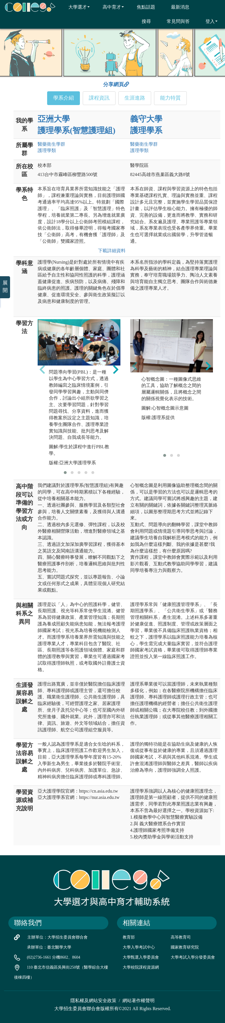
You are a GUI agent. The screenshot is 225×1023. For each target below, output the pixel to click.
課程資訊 (99, 98)
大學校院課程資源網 (141, 967)
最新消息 (176, 6)
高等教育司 (181, 937)
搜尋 (142, 21)
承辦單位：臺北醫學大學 (49, 947)
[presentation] (42, 369)
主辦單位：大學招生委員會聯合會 (57, 937)
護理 (47, 150)
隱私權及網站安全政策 (93, 1000)
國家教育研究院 (185, 947)
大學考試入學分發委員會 (193, 957)
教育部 (129, 937)
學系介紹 (63, 98)
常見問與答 (174, 21)
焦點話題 (142, 6)
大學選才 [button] (75, 6)
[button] (65, 472)
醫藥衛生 (51, 144)
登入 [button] (208, 21)
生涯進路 (134, 98)
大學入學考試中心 (139, 947)
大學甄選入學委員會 (141, 957)
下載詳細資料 (111, 250)
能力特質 (170, 98)
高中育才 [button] (109, 6)
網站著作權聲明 (138, 1000)
